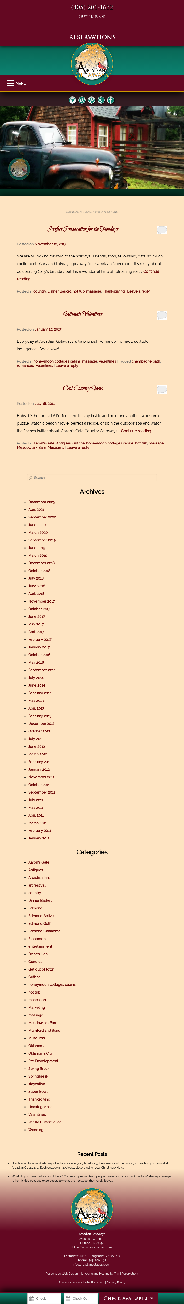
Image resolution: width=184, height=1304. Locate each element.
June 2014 (36, 685)
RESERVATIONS (92, 38)
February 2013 (39, 716)
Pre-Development (43, 1061)
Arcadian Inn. (39, 878)
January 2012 (39, 769)
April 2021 (36, 510)
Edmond (35, 908)
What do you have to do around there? (37, 1176)
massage (93, 291)
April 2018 (36, 594)
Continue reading (138, 431)
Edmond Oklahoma (44, 931)
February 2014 (39, 693)
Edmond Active (41, 916)
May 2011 (35, 808)
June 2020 (37, 525)
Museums (56, 447)
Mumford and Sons (44, 1030)
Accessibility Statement (88, 1282)
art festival (36, 885)
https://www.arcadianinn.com (92, 1247)
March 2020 (38, 532)
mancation (37, 1000)
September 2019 (42, 540)
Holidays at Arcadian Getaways (33, 1163)
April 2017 (36, 632)
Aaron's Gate (43, 443)
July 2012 (35, 739)
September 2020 (42, 517)
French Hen (38, 954)
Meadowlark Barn (31, 447)
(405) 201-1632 (92, 8)
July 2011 (35, 800)
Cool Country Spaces (83, 388)
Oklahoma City (40, 1053)
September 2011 (41, 792)
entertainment (40, 946)
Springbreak (38, 1076)
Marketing (36, 1007)
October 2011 (39, 785)
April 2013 (36, 708)
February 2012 (39, 762)
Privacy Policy (116, 1282)
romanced (25, 365)
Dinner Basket (59, 291)
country (39, 291)
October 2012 (39, 731)
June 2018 (36, 586)
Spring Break (38, 1069)
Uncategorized (40, 1107)
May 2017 (36, 624)
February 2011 (39, 830)
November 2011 (41, 777)
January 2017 (39, 647)
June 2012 (36, 746)
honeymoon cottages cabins (56, 361)
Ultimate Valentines (82, 314)
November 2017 (41, 601)
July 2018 (36, 578)
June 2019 (36, 548)
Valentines (107, 361)
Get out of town (41, 969)
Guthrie (78, 443)
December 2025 (41, 502)
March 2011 (37, 823)
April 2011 (36, 815)
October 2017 (39, 609)
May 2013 (36, 701)
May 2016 (36, 662)
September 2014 (41, 670)
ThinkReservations (126, 1273)
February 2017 (39, 639)
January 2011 (38, 838)
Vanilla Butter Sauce (45, 1122)
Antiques (63, 443)
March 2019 (37, 555)
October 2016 (39, 655)
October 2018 (39, 571)
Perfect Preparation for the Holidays (82, 229)
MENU (11, 83)
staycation (36, 1084)
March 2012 (37, 754)
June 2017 (36, 617)
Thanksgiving (114, 291)
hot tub (79, 291)
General (34, 962)
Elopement (37, 939)
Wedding (35, 1130)
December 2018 (41, 563)
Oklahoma (36, 1046)
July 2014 (35, 678)
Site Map (65, 1282)
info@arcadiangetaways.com (92, 1264)
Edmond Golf (39, 923)
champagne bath (146, 361)
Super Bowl (37, 1092)
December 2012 (41, 723)
